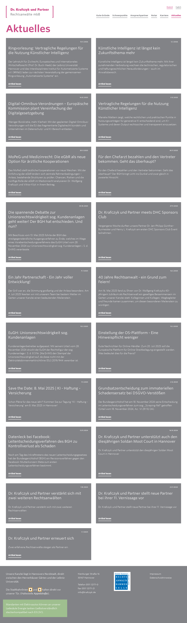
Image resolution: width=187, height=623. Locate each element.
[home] (29, 12)
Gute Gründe (102, 15)
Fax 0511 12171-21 (86, 588)
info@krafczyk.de (87, 592)
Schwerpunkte (119, 15)
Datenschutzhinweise (161, 577)
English (178, 7)
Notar (154, 15)
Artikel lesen (14, 84)
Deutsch (170, 7)
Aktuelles (176, 15)
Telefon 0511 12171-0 (88, 584)
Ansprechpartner (139, 15)
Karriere (164, 15)
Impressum (155, 574)
